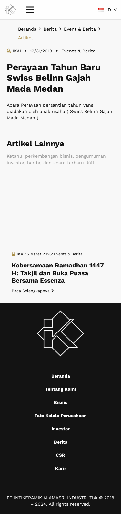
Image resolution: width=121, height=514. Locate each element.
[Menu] (30, 10)
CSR (60, 455)
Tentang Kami (60, 389)
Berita (60, 441)
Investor (61, 428)
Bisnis (60, 402)
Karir (60, 468)
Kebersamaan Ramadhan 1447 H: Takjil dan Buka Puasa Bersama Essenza (58, 273)
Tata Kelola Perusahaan (61, 415)
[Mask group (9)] (10, 9)
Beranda (60, 375)
